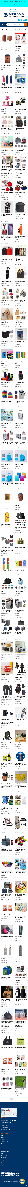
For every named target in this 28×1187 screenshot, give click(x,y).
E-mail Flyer (4, 1153)
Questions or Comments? (7, 1172)
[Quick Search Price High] (21, 24)
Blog (2, 1143)
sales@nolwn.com (14, 11)
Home (2, 1135)
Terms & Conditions (6, 1167)
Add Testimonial (5, 1151)
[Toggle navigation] (2, 25)
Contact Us (3, 1139)
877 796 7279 (14, 9)
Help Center (4, 1149)
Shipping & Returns (5, 1165)
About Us (3, 1137)
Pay (2, 1169)
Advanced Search (5, 1155)
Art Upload (3, 1157)
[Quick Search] (9, 24)
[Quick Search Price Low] (16, 24)
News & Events (4, 1141)
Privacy (3, 1162)
